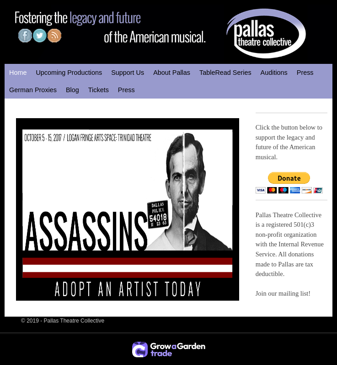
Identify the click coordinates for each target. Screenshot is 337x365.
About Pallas (171, 72)
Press (305, 72)
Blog (72, 90)
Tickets (98, 90)
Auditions (274, 72)
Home (18, 72)
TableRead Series (225, 72)
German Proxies (33, 90)
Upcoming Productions (69, 72)
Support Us (127, 72)
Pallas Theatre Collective (74, 321)
